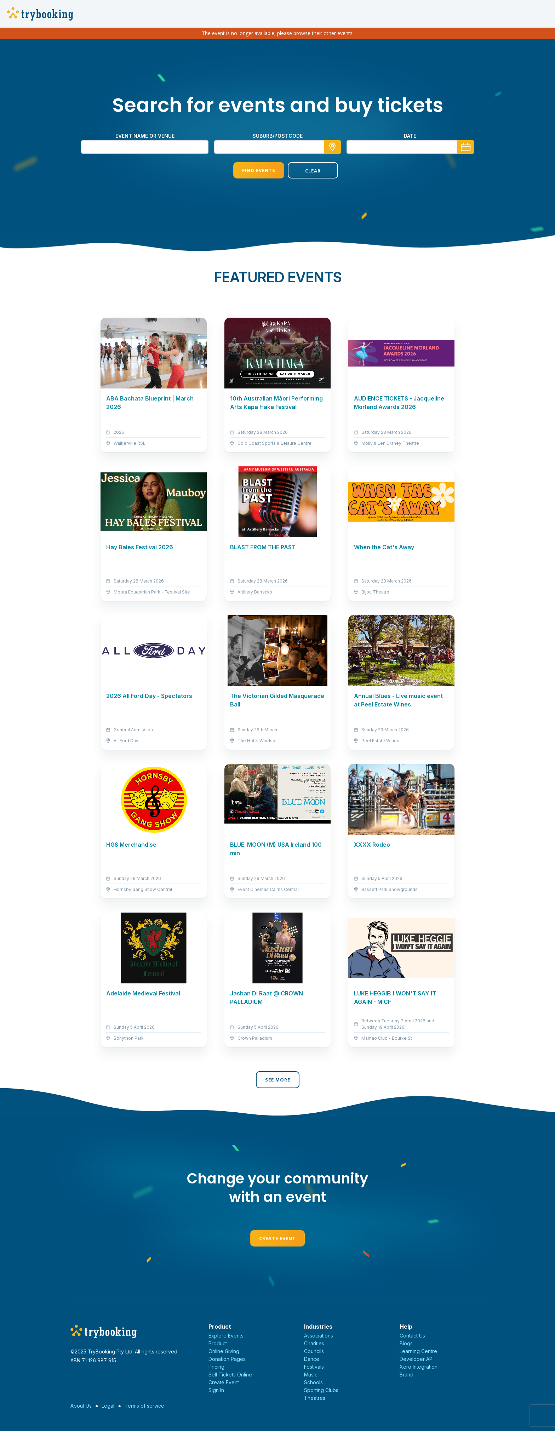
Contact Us (412, 1336)
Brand (406, 1375)
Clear (305, 170)
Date (410, 136)
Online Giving (223, 1351)
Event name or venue (144, 136)
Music (310, 1375)
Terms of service (144, 1406)
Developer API (417, 1359)
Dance (311, 1359)
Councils (314, 1351)
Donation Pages (227, 1359)
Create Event (277, 1238)
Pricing (216, 1367)
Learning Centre (418, 1351)
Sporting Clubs (321, 1390)
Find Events (250, 170)
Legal (108, 1406)
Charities (314, 1343)
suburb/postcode (277, 136)
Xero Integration (418, 1367)
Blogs (406, 1343)
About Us (81, 1406)
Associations (318, 1336)
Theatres (314, 1398)
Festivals (314, 1367)
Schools (313, 1382)
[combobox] (277, 147)
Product (217, 1343)
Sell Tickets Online (230, 1375)
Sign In (216, 1390)
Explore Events (226, 1336)
